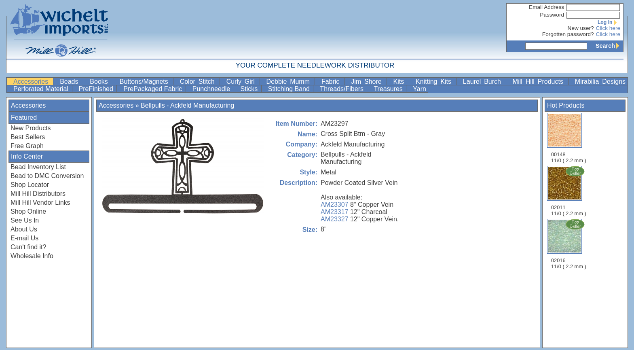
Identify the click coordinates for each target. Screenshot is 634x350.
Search (609, 45)
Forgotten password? (568, 34)
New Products (31, 128)
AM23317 (335, 211)
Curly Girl (242, 81)
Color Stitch (199, 81)
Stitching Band (290, 88)
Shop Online (28, 211)
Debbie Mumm (289, 81)
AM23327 (335, 219)
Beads (70, 81)
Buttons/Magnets (145, 81)
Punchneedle (212, 88)
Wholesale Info (32, 255)
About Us (24, 229)
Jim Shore (368, 81)
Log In (609, 22)
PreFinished (97, 88)
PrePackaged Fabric (153, 88)
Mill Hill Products (539, 81)
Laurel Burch (483, 81)
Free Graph (27, 145)
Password (552, 15)
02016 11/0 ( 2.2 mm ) (569, 243)
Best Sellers (28, 137)
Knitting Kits (435, 81)
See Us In (25, 220)
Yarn (419, 88)
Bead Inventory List (38, 166)
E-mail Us (24, 238)
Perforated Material (41, 88)
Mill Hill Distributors (38, 193)
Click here (608, 28)
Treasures (389, 88)
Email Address (546, 7)
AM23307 (335, 204)
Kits (400, 81)
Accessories (32, 81)
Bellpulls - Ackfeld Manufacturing (187, 105)
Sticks (250, 88)
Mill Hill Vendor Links (40, 202)
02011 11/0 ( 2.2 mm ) (569, 190)
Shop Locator (30, 184)
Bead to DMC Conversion (47, 175)
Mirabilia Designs (600, 81)
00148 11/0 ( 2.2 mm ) (568, 138)
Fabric (331, 81)
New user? (581, 28)
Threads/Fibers (342, 88)
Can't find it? (28, 247)
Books (100, 81)
